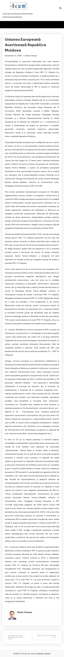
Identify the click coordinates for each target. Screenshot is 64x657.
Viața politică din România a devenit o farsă (16, 637)
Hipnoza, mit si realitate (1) (46, 636)
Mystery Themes (44, 654)
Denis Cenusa (31, 55)
